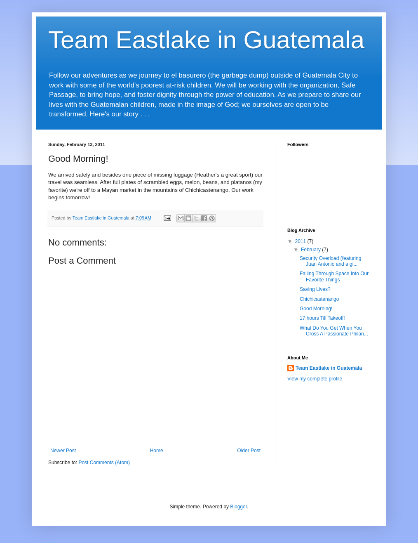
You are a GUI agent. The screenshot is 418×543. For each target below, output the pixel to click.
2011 (301, 241)
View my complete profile (314, 379)
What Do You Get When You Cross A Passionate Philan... (334, 331)
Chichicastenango (319, 299)
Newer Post (63, 450)
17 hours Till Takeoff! (322, 318)
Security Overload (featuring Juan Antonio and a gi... (330, 261)
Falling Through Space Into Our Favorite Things (334, 276)
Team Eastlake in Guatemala (206, 40)
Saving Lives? (315, 289)
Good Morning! (316, 309)
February (311, 250)
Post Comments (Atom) (104, 462)
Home (156, 450)
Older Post (249, 450)
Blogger (238, 507)
